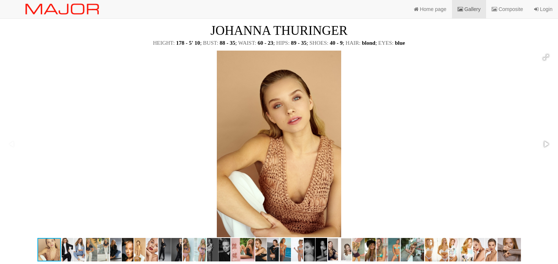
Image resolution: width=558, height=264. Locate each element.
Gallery (469, 9)
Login (543, 9)
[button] (546, 57)
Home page (430, 9)
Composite (507, 9)
